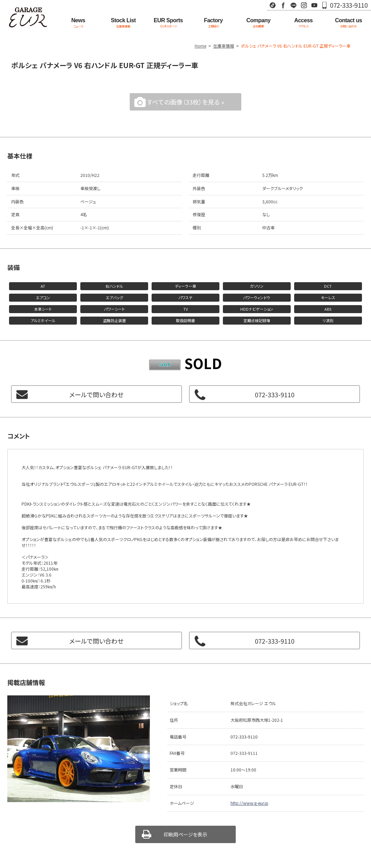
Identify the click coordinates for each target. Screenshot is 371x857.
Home (200, 46)
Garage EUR (28, 17)
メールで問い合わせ (96, 394)
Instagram (304, 5)
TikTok (272, 5)
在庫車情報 (223, 46)
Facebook (283, 5)
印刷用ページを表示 (185, 834)
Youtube (314, 5)
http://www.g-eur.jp (249, 803)
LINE (293, 5)
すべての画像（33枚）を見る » (185, 101)
